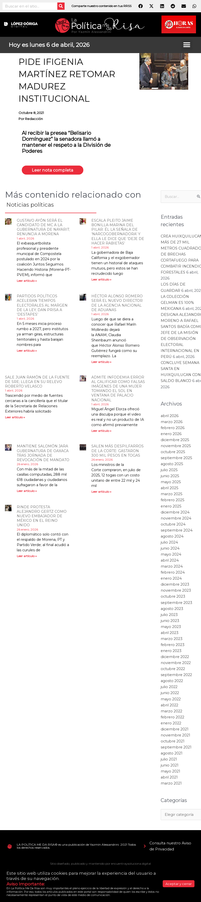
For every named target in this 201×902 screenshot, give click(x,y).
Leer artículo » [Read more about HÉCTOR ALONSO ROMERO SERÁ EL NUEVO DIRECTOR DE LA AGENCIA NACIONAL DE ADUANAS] (101, 362)
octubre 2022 (173, 670)
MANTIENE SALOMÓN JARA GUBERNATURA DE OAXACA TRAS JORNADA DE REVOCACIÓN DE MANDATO (43, 454)
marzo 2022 (171, 712)
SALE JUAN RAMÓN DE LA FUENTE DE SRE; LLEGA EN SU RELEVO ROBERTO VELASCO (37, 382)
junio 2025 (170, 477)
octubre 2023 (173, 597)
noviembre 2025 (176, 447)
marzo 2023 (171, 639)
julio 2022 (169, 688)
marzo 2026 (171, 422)
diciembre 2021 (174, 730)
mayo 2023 (171, 627)
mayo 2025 (171, 483)
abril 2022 (169, 706)
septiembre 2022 (176, 676)
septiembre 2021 (176, 748)
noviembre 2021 (175, 736)
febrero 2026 (172, 428)
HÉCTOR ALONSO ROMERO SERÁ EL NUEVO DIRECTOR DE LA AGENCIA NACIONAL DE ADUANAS (117, 304)
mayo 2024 (171, 555)
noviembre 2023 (176, 591)
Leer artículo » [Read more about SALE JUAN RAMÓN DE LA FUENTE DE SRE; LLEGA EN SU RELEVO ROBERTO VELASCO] (15, 418)
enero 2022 (171, 724)
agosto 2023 (172, 609)
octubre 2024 (173, 525)
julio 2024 (169, 543)
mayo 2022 (171, 700)
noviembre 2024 (176, 519)
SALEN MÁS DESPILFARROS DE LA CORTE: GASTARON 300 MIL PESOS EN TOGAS (117, 451)
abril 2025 (169, 489)
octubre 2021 (172, 742)
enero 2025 (171, 507)
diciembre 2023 (175, 585)
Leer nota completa (56, 171)
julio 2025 (169, 471)
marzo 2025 (171, 495)
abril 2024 (170, 561)
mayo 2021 (170, 772)
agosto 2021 (171, 754)
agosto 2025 (172, 465)
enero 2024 (171, 579)
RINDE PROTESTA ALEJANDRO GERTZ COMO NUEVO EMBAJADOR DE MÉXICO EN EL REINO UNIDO (42, 516)
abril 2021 (169, 778)
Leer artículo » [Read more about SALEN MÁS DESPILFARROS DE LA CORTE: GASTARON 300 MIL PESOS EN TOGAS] (101, 492)
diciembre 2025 (175, 441)
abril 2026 (169, 416)
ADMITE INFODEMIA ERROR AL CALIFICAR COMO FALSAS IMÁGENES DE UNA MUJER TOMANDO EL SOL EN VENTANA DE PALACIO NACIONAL (118, 389)
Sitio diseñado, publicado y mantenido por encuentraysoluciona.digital (100, 864)
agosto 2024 (172, 537)
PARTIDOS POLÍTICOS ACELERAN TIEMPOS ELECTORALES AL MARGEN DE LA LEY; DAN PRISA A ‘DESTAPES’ (42, 306)
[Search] (61, 6)
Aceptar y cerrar (178, 884)
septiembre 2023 (176, 603)
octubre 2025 (173, 453)
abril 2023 (169, 633)
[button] (186, 45)
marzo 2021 (171, 784)
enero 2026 (171, 435)
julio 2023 (169, 615)
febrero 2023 (172, 645)
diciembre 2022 (175, 658)
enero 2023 (171, 652)
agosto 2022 (172, 682)
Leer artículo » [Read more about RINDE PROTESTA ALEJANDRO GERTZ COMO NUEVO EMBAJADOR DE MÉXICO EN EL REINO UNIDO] (27, 557)
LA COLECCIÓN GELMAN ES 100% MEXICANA (177, 303)
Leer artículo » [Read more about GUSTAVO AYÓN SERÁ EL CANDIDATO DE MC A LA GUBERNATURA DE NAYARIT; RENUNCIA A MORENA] (27, 282)
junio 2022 (170, 694)
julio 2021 (169, 760)
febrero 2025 (172, 501)
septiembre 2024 (176, 531)
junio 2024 (170, 549)
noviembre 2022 (176, 664)
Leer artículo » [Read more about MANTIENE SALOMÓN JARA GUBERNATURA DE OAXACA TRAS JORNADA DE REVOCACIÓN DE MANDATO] (27, 492)
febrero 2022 (172, 718)
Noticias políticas (37, 205)
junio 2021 (169, 766)
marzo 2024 (172, 567)
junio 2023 (170, 621)
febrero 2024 (173, 573)
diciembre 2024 (175, 513)
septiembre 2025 (176, 459)
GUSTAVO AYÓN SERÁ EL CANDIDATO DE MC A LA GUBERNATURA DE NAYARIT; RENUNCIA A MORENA (43, 228)
